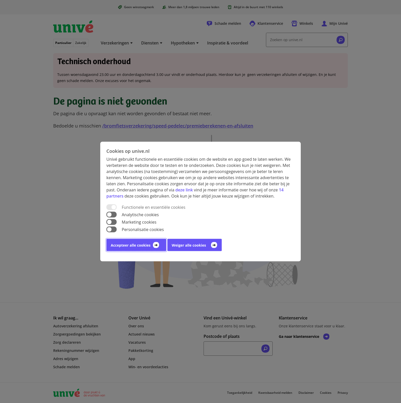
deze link (184, 189)
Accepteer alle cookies (130, 245)
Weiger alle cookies (189, 245)
